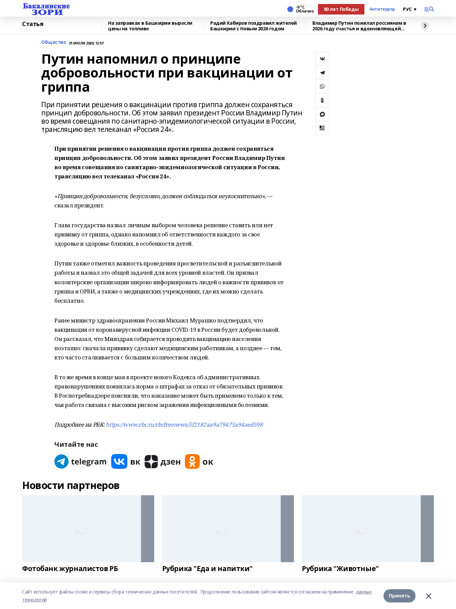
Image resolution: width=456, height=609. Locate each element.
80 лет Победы (341, 9)
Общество (53, 42)
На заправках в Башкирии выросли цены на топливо (150, 25)
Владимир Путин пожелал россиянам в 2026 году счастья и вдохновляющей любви (359, 25)
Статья (32, 24)
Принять (399, 596)
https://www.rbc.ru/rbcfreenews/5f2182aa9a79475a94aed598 (184, 424)
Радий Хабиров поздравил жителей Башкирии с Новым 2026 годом (253, 25)
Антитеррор (382, 9)
